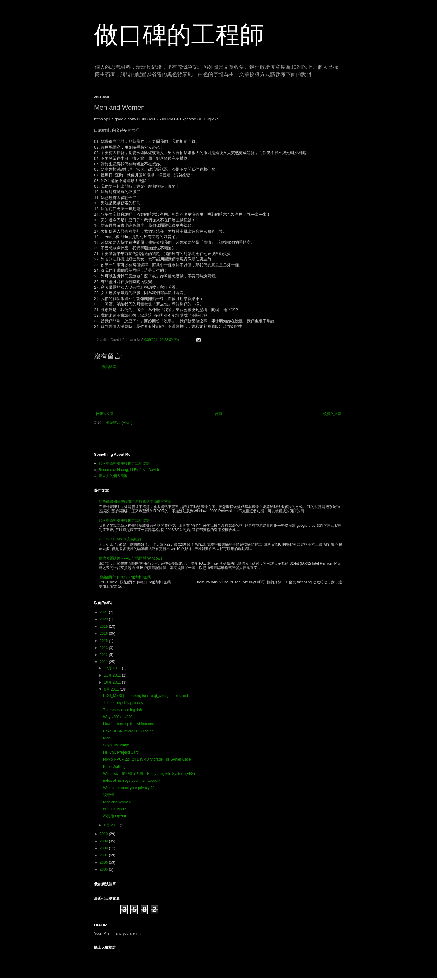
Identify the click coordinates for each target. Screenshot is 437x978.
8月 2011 (112, 825)
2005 (104, 869)
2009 (104, 841)
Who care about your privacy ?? (128, 788)
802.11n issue (114, 809)
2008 (104, 848)
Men (106, 738)
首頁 (218, 414)
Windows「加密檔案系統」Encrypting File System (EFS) (149, 773)
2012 (104, 655)
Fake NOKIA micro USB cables (128, 731)
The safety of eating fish (122, 710)
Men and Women (117, 802)
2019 (104, 626)
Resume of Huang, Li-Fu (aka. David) (129, 470)
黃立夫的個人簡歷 (113, 476)
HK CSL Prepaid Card (121, 752)
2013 (104, 648)
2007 (104, 855)
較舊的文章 (332, 414)
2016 (104, 633)
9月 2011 (112, 689)
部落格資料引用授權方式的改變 (124, 463)
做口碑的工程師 (179, 34)
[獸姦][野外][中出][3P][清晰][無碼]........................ (137, 577)
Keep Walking (114, 767)
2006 (104, 862)
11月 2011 (113, 675)
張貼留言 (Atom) (119, 422)
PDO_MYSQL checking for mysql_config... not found (145, 696)
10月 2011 (113, 682)
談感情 (108, 795)
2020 (104, 619)
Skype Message (116, 745)
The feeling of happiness (123, 703)
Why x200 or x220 (118, 717)
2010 (104, 834)
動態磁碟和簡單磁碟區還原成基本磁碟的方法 (135, 501)
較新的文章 (105, 414)
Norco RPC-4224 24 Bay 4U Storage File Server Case (147, 759)
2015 (104, 641)
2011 (104, 662)
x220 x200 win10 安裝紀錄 (120, 539)
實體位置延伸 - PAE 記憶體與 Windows (130, 558)
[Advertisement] (218, 390)
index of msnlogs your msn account (131, 780)
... (112, 933)
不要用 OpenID (115, 816)
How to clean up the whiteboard (128, 724)
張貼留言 (109, 367)
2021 (104, 612)
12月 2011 (113, 668)
